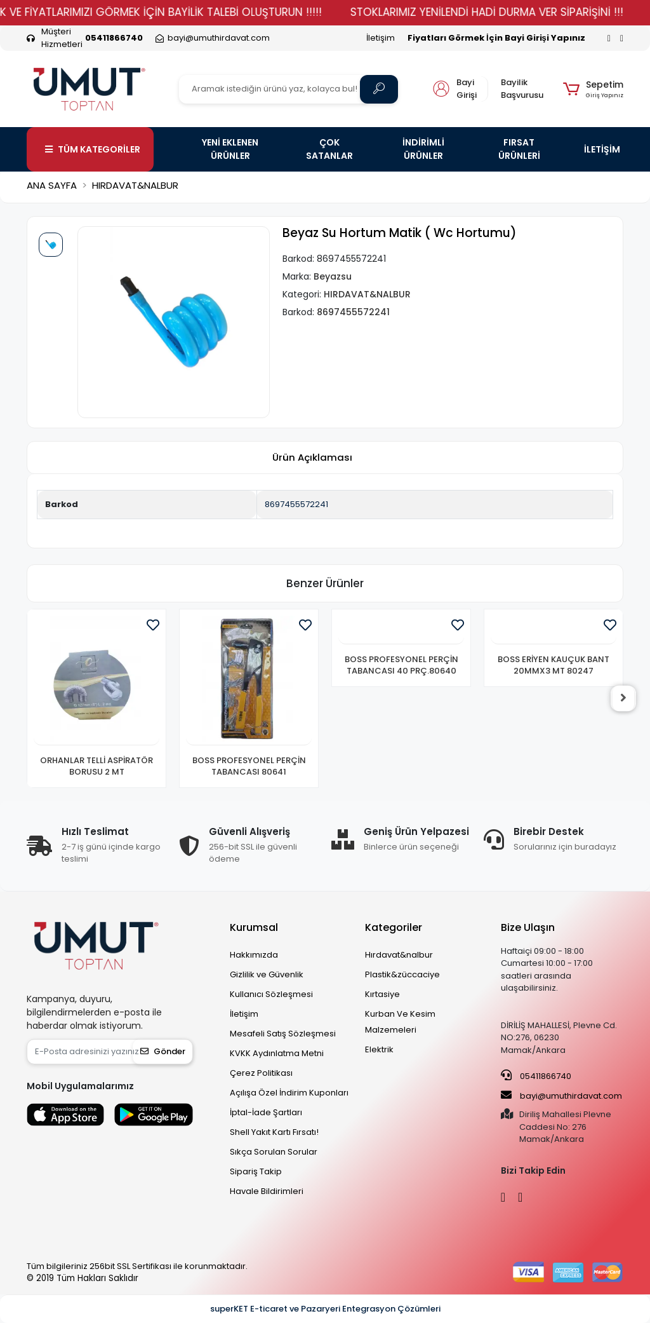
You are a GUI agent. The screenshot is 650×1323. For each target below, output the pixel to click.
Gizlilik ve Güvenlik (266, 974)
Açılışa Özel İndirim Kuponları (289, 1093)
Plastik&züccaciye (402, 974)
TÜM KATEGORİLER (92, 149)
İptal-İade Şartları (266, 1112)
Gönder (162, 1051)
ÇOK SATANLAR (329, 149)
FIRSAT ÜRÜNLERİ (519, 149)
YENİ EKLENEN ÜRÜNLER (230, 149)
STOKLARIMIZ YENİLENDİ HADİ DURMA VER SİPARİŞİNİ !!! (505, 12)
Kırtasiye (382, 994)
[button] (593, 89)
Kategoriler (393, 927)
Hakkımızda (254, 955)
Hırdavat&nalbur (399, 955)
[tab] (312, 458)
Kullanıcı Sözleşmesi (271, 994)
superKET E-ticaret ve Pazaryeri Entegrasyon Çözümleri (325, 1309)
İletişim (380, 38)
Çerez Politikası (261, 1073)
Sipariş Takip (256, 1171)
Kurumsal (254, 927)
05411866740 (536, 1075)
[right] (623, 698)
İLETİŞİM (602, 149)
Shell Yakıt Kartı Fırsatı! (274, 1132)
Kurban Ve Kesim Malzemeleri (400, 1022)
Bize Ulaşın (528, 927)
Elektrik (379, 1049)
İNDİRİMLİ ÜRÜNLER (423, 149)
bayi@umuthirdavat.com (561, 1095)
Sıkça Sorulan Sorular (273, 1152)
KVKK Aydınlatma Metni (277, 1053)
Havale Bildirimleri (266, 1191)
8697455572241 (296, 504)
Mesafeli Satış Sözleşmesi (283, 1034)
